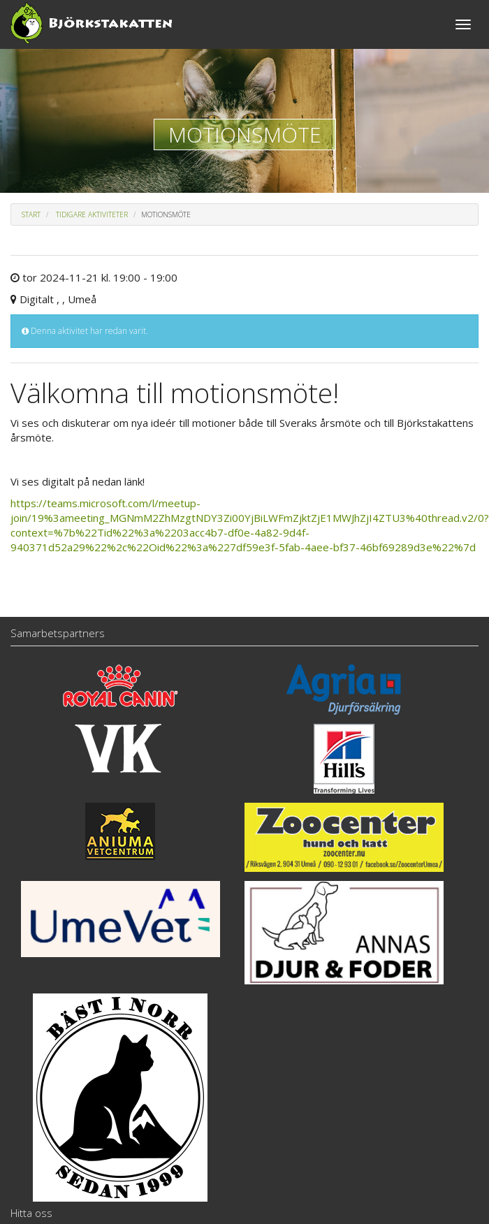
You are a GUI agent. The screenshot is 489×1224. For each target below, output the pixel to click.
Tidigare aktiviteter (92, 214)
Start (31, 214)
